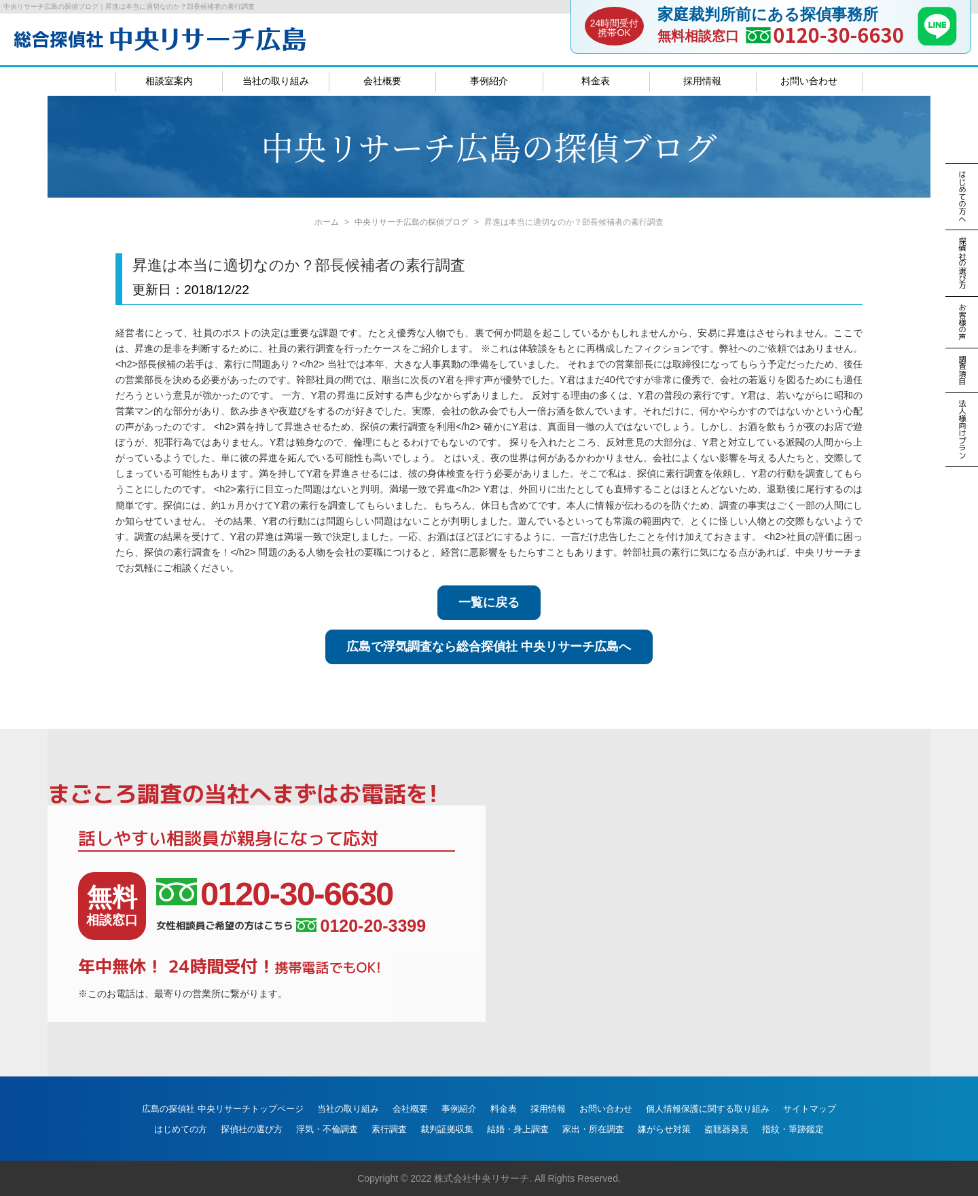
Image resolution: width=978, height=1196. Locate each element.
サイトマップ (809, 1109)
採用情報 (702, 80)
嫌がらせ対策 (664, 1129)
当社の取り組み (275, 80)
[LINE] (937, 41)
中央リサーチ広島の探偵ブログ (412, 222)
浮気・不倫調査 (327, 1129)
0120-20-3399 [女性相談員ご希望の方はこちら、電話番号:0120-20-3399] (361, 926)
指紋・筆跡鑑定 (793, 1129)
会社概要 (382, 80)
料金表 (595, 80)
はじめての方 (180, 1129)
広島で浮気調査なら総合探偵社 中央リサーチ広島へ (488, 646)
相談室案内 (169, 80)
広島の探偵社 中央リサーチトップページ (223, 1109)
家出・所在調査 (593, 1129)
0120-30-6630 (838, 34)
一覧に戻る (489, 602)
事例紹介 (489, 80)
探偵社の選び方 (252, 1129)
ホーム (326, 222)
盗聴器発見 (726, 1129)
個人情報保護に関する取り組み (707, 1109)
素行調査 (389, 1129)
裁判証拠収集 (446, 1129)
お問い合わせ (808, 80)
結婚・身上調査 (518, 1129)
